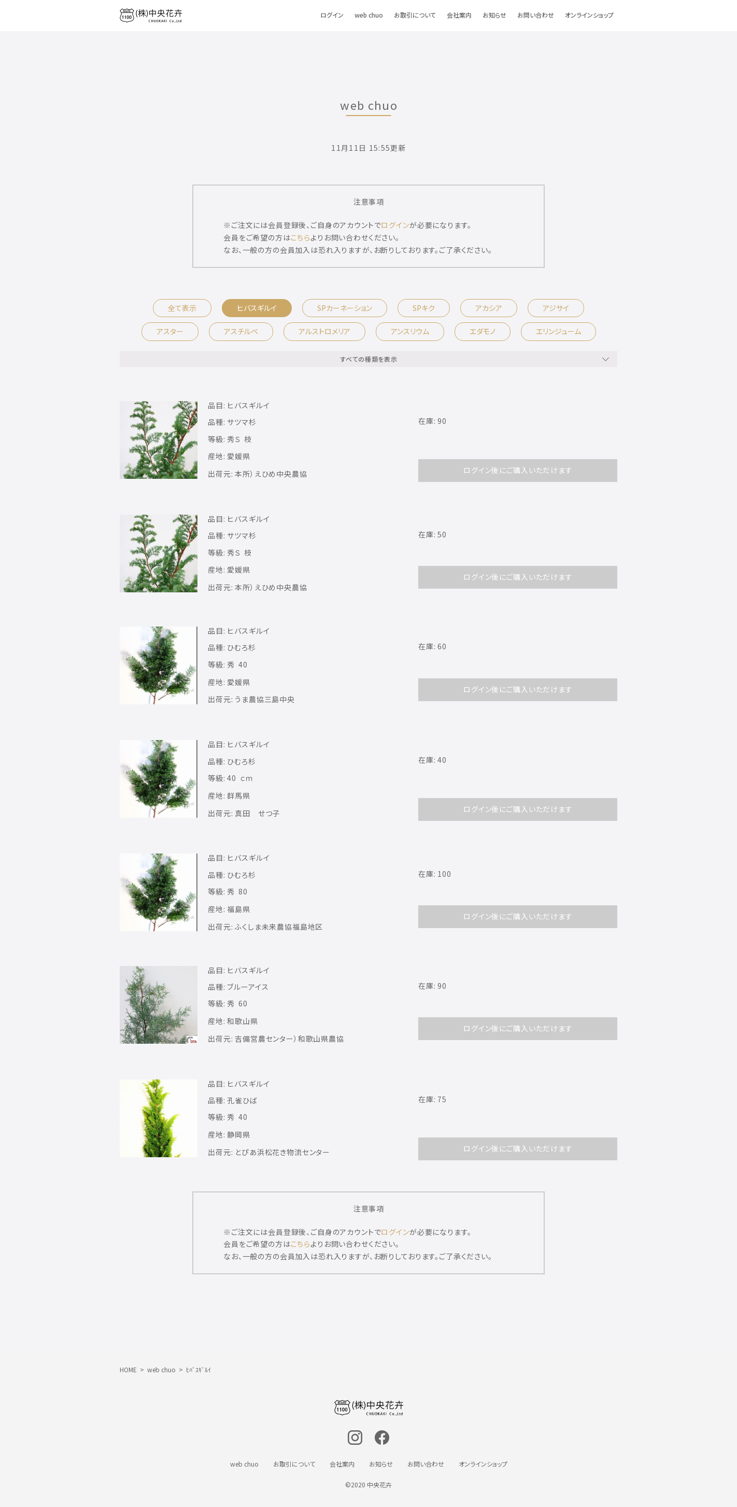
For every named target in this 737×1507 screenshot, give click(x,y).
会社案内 (459, 15)
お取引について (415, 15)
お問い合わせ (535, 15)
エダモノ (482, 331)
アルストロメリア (324, 331)
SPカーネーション (344, 308)
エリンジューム (558, 331)
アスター (170, 331)
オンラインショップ (589, 15)
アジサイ (556, 308)
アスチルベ (241, 331)
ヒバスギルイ (257, 308)
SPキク (424, 308)
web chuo (369, 15)
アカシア (488, 308)
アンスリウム (410, 331)
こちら (301, 237)
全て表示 (182, 308)
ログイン (332, 15)
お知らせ (494, 15)
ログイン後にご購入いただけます (518, 470)
